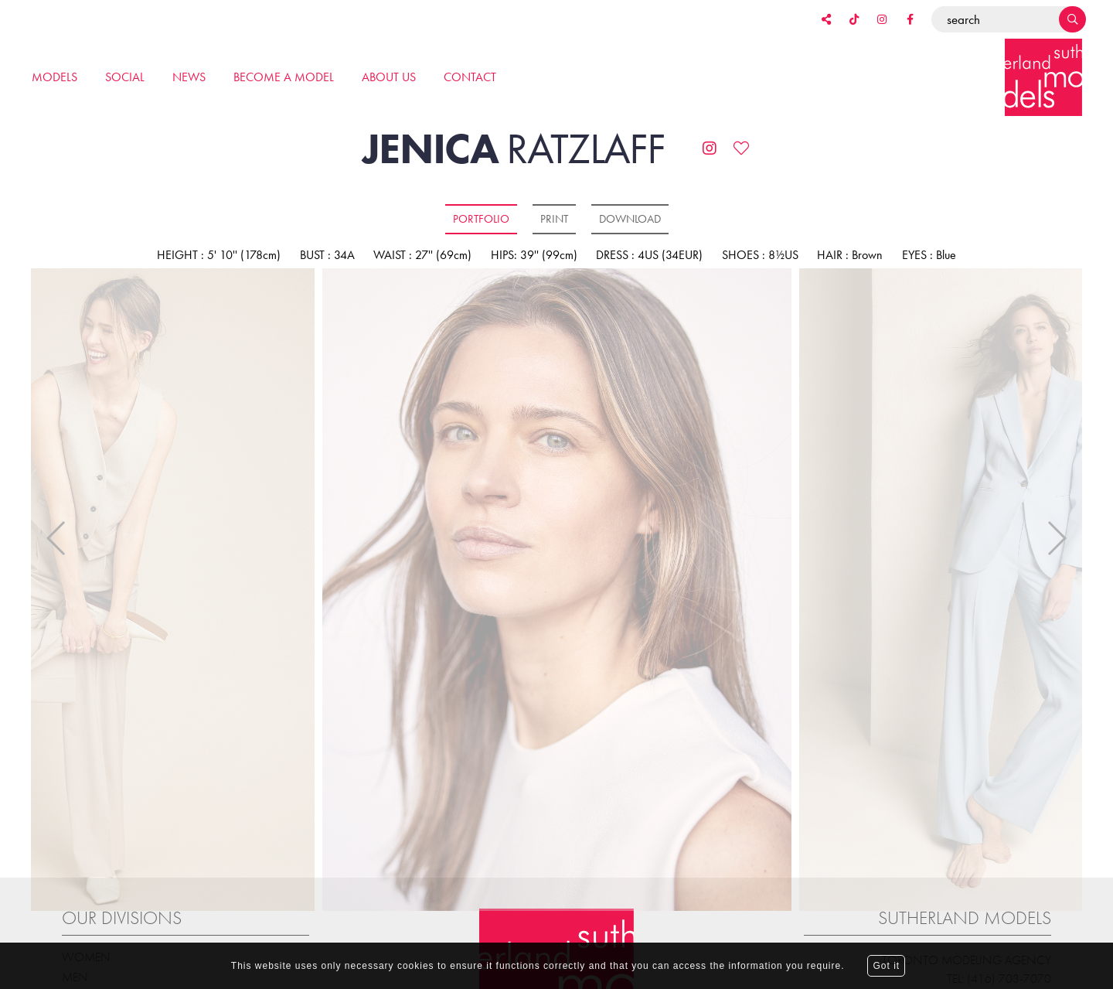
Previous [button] (56, 524)
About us (389, 77)
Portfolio (481, 219)
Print (554, 219)
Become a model (283, 77)
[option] (556, 590)
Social (125, 77)
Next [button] (1056, 524)
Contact (470, 77)
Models (54, 77)
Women (86, 929)
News (189, 77)
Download (630, 219)
